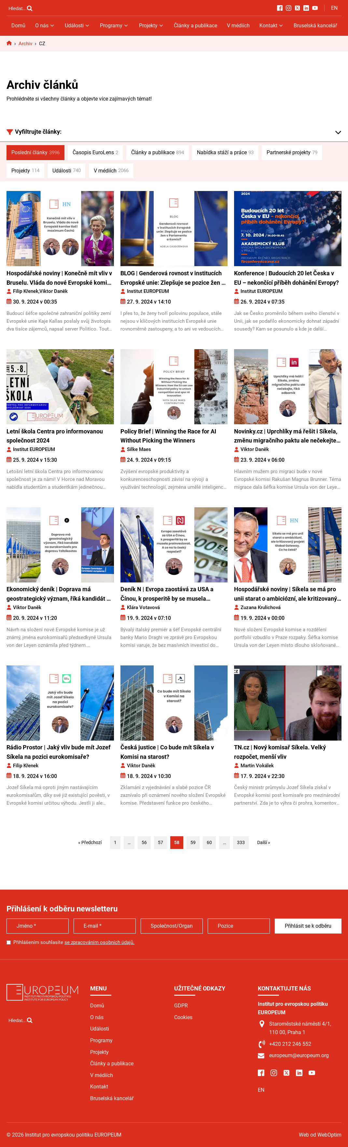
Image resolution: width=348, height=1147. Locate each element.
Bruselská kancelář (315, 25)
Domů (18, 25)
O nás (45, 25)
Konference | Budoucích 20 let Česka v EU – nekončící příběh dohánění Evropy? (286, 278)
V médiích (238, 25)
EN (334, 8)
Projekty (151, 25)
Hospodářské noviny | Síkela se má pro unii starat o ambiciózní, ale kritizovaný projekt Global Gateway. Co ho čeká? (285, 595)
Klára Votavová (143, 607)
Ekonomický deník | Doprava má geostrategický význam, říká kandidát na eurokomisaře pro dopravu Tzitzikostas (60, 595)
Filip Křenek (25, 291)
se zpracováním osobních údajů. (99, 942)
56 (144, 842)
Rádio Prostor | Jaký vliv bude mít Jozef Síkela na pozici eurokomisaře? (58, 752)
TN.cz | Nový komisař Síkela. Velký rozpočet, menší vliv (280, 752)
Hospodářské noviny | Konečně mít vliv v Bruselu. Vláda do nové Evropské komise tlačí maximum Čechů (60, 279)
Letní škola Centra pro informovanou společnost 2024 (55, 436)
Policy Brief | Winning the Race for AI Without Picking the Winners (168, 436)
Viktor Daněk (53, 291)
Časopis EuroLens (95, 153)
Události (77, 25)
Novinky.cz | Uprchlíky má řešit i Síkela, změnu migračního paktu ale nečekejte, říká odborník (286, 437)
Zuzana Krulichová (261, 607)
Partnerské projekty (292, 153)
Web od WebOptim (320, 1135)
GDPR (181, 1006)
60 (209, 842)
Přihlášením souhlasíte (73, 942)
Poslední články (35, 153)
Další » (263, 842)
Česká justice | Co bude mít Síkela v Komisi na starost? (167, 752)
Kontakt (271, 25)
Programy (114, 25)
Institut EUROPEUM (148, 291)
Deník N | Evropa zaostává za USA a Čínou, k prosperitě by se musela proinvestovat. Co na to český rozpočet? (172, 595)
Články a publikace (195, 25)
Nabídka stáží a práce (225, 153)
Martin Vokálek (257, 766)
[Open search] (21, 8)
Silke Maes (139, 449)
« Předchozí (90, 842)
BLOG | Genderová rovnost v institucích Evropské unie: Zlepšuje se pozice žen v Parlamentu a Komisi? (172, 279)
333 (241, 842)
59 (193, 842)
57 (160, 842)
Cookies (183, 1017)
